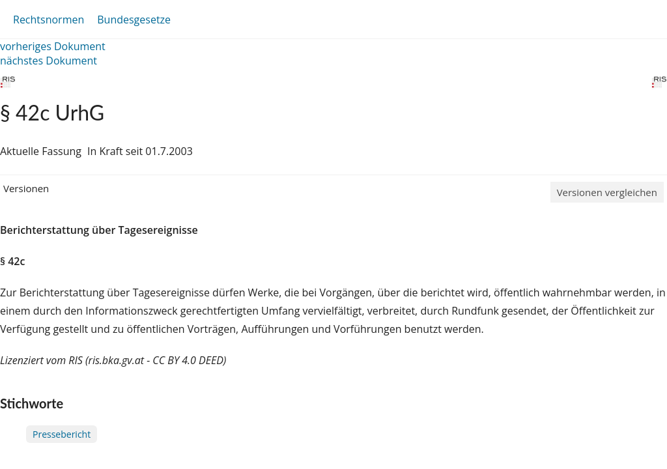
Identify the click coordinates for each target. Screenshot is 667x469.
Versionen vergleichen (607, 192)
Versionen (26, 188)
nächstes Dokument (48, 60)
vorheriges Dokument (53, 46)
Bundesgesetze (134, 19)
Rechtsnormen (48, 19)
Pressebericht (62, 434)
